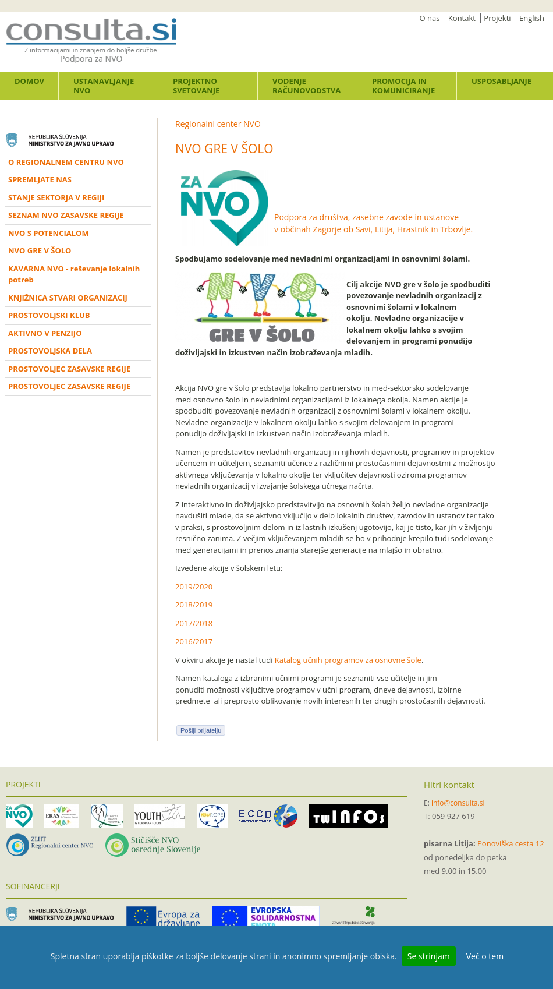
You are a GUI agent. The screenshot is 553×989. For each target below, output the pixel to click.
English (531, 18)
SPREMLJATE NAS (40, 179)
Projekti (497, 18)
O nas (430, 18)
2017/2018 (193, 623)
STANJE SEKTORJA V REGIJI (56, 197)
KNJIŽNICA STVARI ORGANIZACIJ (67, 297)
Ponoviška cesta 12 (510, 843)
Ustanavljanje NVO (103, 86)
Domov (29, 81)
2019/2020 (193, 586)
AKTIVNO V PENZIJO (45, 333)
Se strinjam (428, 956)
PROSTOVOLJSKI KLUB (49, 315)
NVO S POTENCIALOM (48, 233)
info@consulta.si (458, 803)
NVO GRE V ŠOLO (39, 250)
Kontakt (462, 18)
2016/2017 (193, 641)
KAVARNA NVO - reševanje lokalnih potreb (74, 274)
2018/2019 (193, 604)
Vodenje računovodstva (306, 86)
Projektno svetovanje (196, 86)
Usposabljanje (501, 81)
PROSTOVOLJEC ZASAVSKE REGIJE (69, 368)
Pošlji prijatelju (200, 730)
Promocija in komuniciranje (403, 86)
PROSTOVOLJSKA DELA (50, 350)
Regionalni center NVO (218, 123)
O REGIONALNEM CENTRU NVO (66, 162)
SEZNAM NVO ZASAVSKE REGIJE (66, 215)
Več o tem (485, 956)
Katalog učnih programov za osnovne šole (348, 660)
